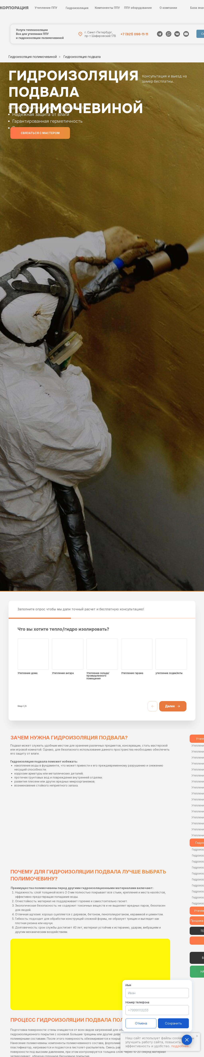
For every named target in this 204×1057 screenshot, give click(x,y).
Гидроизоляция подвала (82, 57)
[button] (40, 133)
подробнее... (181, 1046)
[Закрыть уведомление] (197, 1036)
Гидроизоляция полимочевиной (32, 57)
